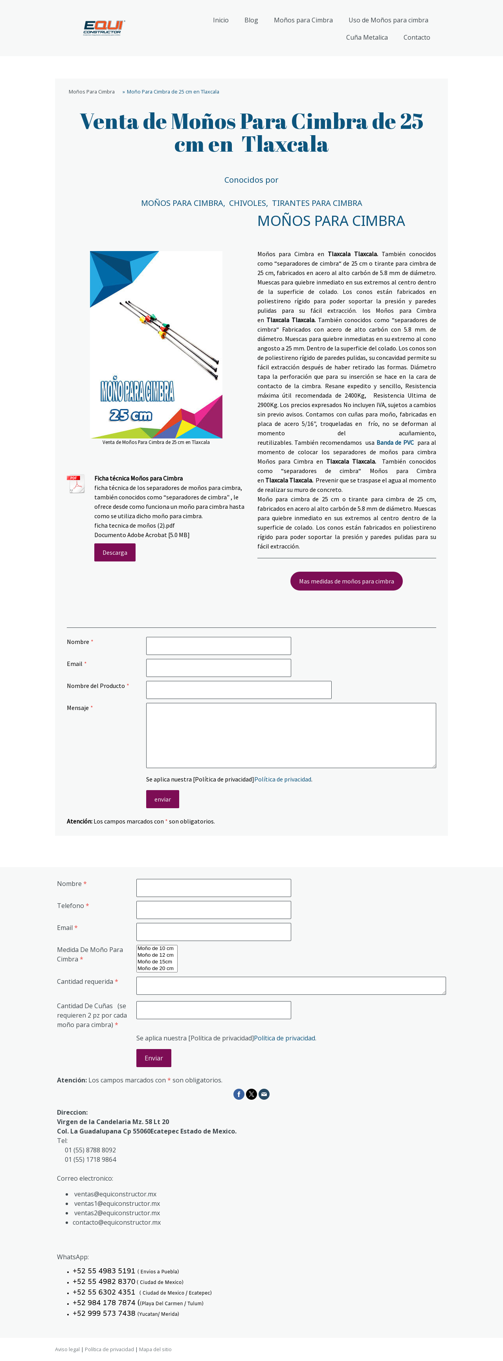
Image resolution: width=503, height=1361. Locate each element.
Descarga (115, 552)
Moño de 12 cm (157, 955)
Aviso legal (67, 1349)
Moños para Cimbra (303, 20)
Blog (251, 20)
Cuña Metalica (367, 37)
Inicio (221, 20)
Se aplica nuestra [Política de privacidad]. (229, 779)
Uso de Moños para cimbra (388, 20)
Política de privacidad (282, 779)
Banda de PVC (395, 442)
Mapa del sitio (155, 1349)
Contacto (417, 37)
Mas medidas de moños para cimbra (346, 581)
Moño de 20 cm (157, 968)
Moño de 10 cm (157, 948)
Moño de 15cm (157, 962)
